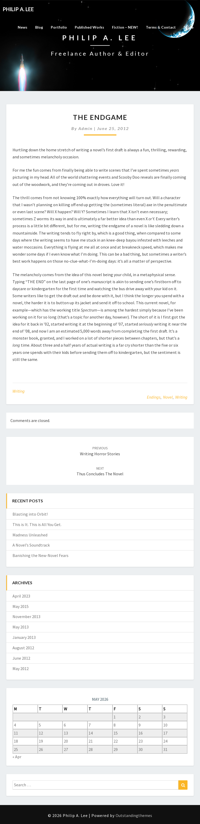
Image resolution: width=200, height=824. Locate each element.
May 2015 (20, 606)
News (22, 27)
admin (85, 128)
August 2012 (23, 647)
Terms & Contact (161, 27)
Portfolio (59, 27)
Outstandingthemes (134, 815)
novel (168, 397)
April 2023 (21, 596)
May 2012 (20, 668)
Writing (18, 391)
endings (153, 397)
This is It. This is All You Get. (36, 524)
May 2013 (20, 627)
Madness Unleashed (29, 534)
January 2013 (24, 637)
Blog (39, 27)
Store (188, 27)
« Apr (16, 756)
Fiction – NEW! (125, 27)
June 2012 (21, 658)
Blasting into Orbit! (30, 514)
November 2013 (26, 616)
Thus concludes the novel (100, 471)
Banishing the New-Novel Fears (40, 555)
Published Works (89, 27)
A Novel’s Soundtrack (31, 545)
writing (181, 397)
